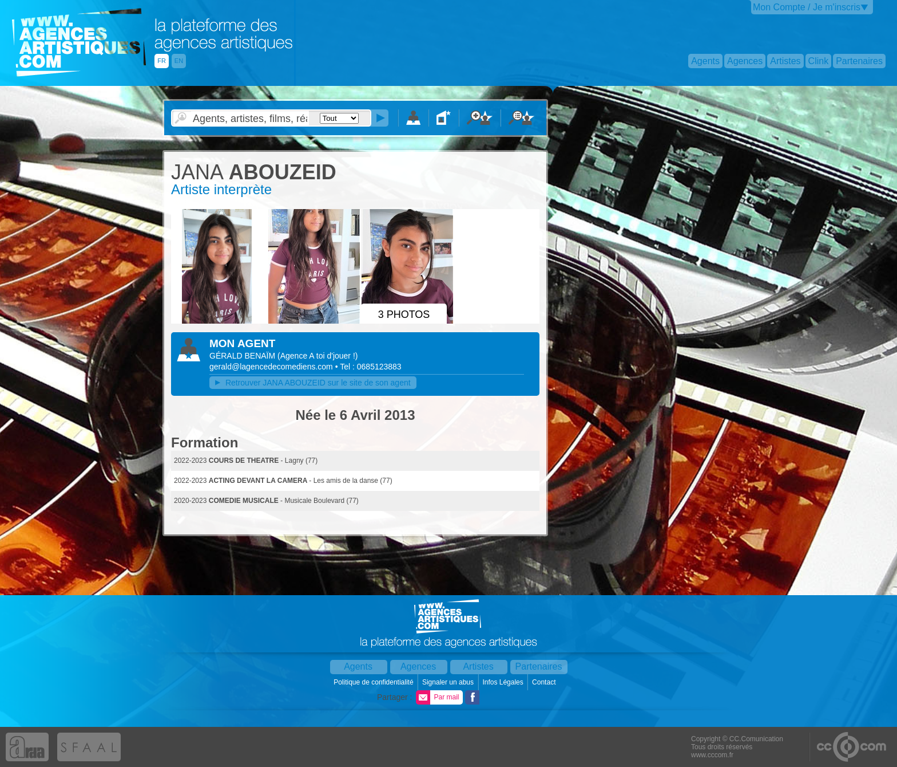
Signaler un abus (448, 682)
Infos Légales (503, 682)
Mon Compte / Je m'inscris (806, 7)
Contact (545, 682)
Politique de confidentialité (374, 682)
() (317, 355)
